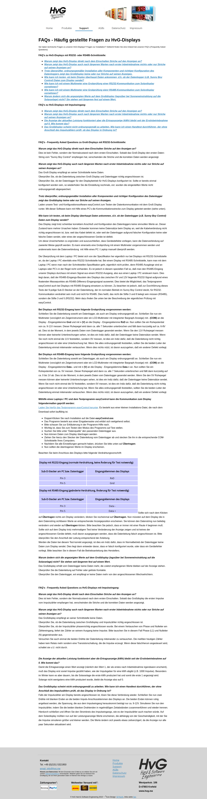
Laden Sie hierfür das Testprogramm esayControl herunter (68, 407)
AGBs (115, 769)
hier (134, 797)
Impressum (119, 776)
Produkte (118, 763)
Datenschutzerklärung (52, 774)
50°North (120, 797)
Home (116, 760)
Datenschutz (119, 773)
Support (117, 766)
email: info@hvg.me (50, 768)
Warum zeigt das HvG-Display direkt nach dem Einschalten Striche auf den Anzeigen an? (93, 111)
